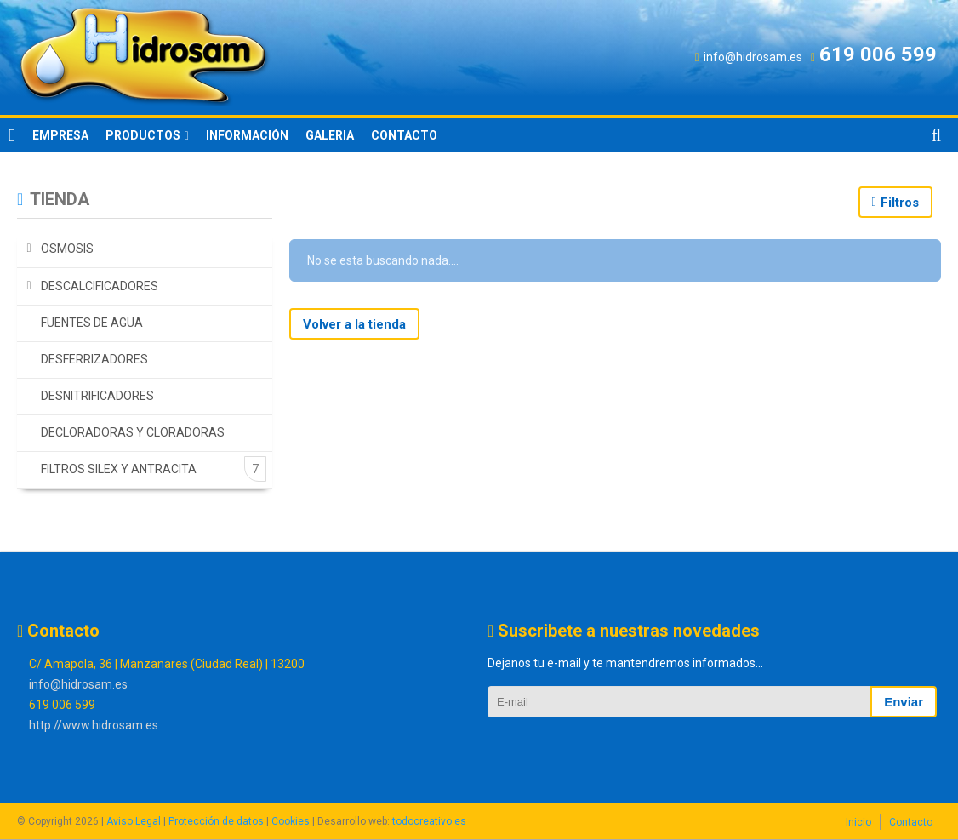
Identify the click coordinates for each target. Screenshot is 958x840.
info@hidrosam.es (78, 684)
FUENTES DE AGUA (92, 322)
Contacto (910, 822)
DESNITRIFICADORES (97, 396)
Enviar (903, 701)
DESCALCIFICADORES (99, 286)
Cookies (290, 821)
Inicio (858, 822)
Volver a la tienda (354, 324)
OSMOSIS (67, 248)
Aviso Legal (133, 821)
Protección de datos (216, 821)
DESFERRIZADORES (94, 359)
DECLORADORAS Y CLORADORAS (133, 432)
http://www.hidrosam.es (93, 725)
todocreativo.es (429, 821)
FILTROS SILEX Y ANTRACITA (119, 469)
